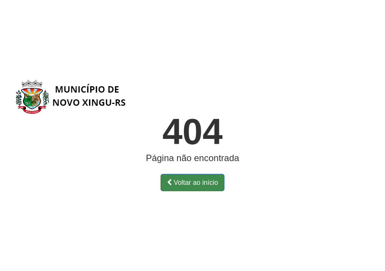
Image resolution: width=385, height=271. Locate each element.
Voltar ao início (192, 182)
